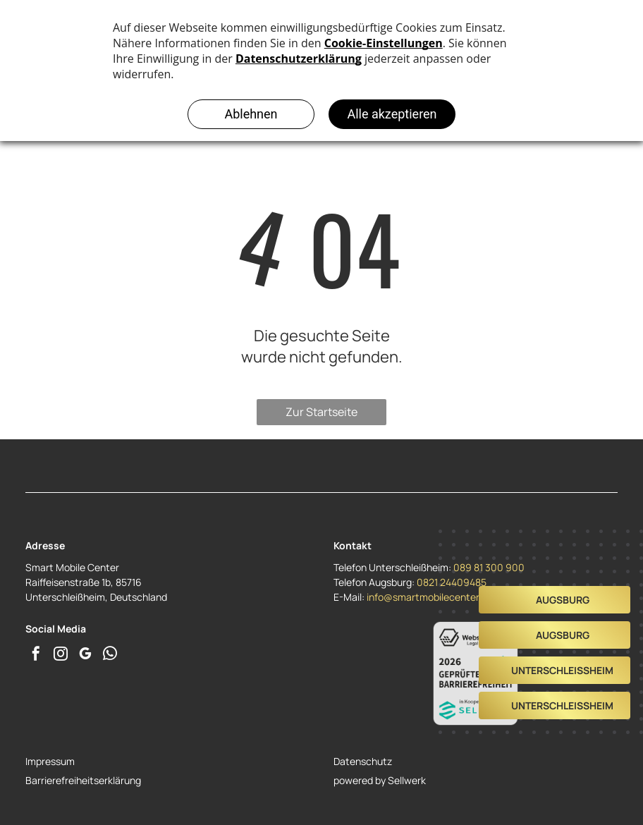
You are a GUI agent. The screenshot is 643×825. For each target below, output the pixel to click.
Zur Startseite (321, 412)
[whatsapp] (110, 655)
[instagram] (60, 655)
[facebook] (36, 655)
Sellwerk (407, 780)
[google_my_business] (85, 655)
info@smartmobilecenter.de (430, 597)
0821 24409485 (451, 582)
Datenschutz (362, 761)
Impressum (50, 761)
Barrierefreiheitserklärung (83, 780)
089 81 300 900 (489, 567)
